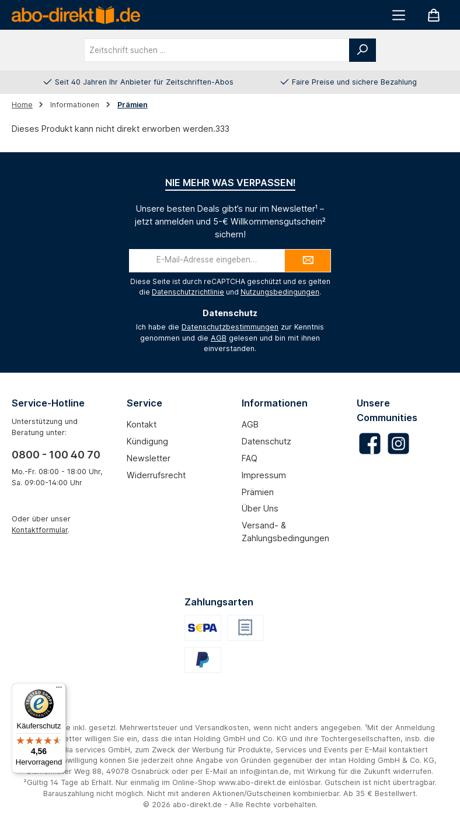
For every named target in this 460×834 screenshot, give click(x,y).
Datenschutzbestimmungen (230, 327)
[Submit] (307, 260)
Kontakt (141, 424)
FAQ (249, 458)
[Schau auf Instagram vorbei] (398, 443)
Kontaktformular (40, 529)
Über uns (260, 508)
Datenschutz (266, 441)
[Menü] (398, 15)
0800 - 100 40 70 (56, 454)
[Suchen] (362, 50)
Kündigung (147, 441)
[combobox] (217, 50)
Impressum (264, 475)
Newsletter (148, 458)
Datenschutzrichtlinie (188, 292)
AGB (218, 338)
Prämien (258, 492)
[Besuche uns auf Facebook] (370, 443)
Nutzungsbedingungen (280, 292)
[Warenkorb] (433, 15)
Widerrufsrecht (156, 475)
